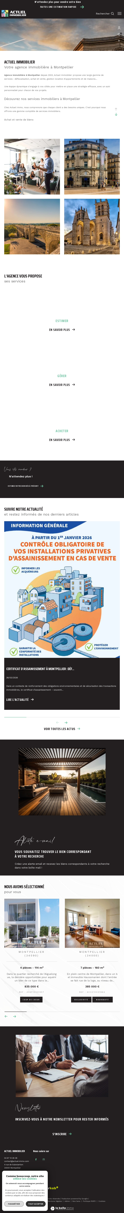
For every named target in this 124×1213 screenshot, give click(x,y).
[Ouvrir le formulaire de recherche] (105, 14)
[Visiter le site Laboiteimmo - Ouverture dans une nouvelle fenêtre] (62, 1206)
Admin (67, 1201)
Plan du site (24, 1201)
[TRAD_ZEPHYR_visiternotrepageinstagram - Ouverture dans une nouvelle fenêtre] (43, 1159)
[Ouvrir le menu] (119, 14)
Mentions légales (54, 1201)
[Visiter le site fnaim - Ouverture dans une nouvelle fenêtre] (12, 1188)
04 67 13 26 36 (10, 1158)
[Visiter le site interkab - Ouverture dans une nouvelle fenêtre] (31, 1188)
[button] (66, 722)
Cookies (101, 1201)
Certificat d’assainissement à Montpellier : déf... (40, 669)
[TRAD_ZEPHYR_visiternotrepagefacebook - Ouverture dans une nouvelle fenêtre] (36, 1159)
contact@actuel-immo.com (16, 1161)
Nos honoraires (38, 1201)
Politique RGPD (89, 1201)
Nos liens (76, 1201)
